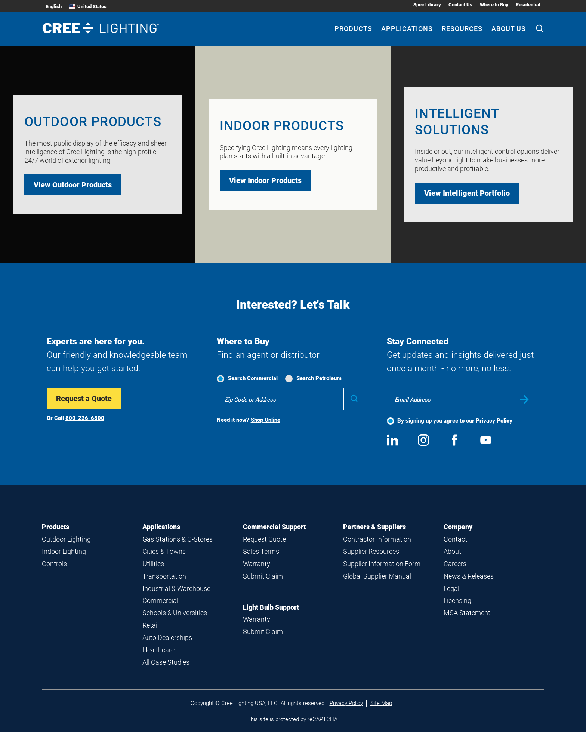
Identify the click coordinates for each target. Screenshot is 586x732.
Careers (455, 564)
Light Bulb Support (271, 607)
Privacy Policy (494, 420)
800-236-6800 (84, 418)
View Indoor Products (265, 180)
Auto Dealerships (167, 637)
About (452, 551)
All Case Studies (165, 662)
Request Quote (264, 539)
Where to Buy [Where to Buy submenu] (494, 4)
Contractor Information (377, 539)
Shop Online (265, 420)
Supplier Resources (371, 551)
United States (88, 6)
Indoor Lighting (64, 551)
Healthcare (158, 650)
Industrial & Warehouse (176, 588)
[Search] (539, 29)
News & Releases (469, 576)
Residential (528, 4)
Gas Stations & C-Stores (177, 539)
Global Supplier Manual (377, 576)
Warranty (256, 564)
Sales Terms (261, 551)
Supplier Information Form (381, 564)
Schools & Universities (174, 613)
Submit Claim (263, 576)
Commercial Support (274, 527)
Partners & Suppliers (374, 527)
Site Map (381, 703)
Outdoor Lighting (66, 539)
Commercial (160, 600)
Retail (150, 625)
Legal (451, 588)
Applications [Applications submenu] (407, 29)
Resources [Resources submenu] (462, 29)
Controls (54, 564)
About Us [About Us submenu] (508, 29)
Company (458, 527)
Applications (161, 527)
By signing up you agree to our (454, 420)
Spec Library (427, 4)
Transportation (164, 576)
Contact (455, 539)
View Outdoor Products (73, 184)
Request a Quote (84, 398)
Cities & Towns (164, 551)
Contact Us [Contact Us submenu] (460, 4)
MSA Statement (467, 613)
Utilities (153, 564)
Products (55, 527)
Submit (524, 399)
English (54, 6)
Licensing (457, 600)
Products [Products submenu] (353, 29)
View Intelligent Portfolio (467, 193)
